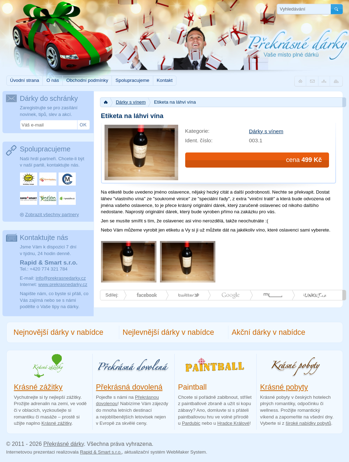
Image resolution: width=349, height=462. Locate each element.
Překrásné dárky (63, 444)
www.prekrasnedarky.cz (62, 284)
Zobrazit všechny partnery (52, 214)
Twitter (189, 295)
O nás (52, 80)
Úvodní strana (24, 80)
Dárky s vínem (131, 102)
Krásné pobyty (284, 387)
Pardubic (191, 423)
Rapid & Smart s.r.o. (101, 452)
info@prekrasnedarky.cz (61, 278)
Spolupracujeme (132, 80)
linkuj (315, 295)
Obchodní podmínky (87, 80)
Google (231, 295)
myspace (273, 295)
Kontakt (165, 80)
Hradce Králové (233, 423)
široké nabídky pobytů (308, 423)
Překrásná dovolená (129, 387)
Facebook (147, 295)
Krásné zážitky (38, 387)
